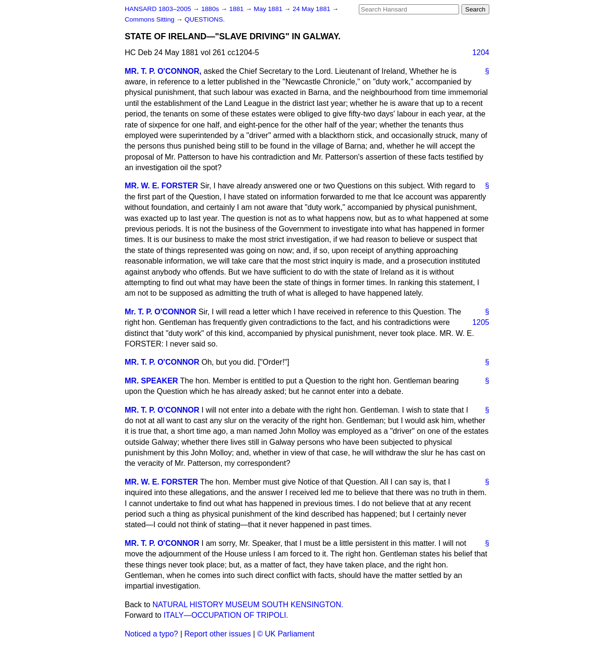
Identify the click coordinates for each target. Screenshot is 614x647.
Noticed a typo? (151, 634)
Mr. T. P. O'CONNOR (160, 312)
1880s (211, 8)
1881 (237, 8)
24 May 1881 (312, 8)
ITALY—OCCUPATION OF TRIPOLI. (226, 615)
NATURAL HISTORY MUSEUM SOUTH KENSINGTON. (248, 605)
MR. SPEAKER (151, 381)
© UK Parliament (285, 634)
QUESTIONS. (205, 19)
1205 (480, 322)
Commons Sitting (150, 19)
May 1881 (269, 8)
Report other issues (217, 634)
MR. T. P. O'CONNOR (162, 362)
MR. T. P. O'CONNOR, (163, 71)
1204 (480, 52)
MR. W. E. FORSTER (161, 186)
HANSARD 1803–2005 (158, 8)
